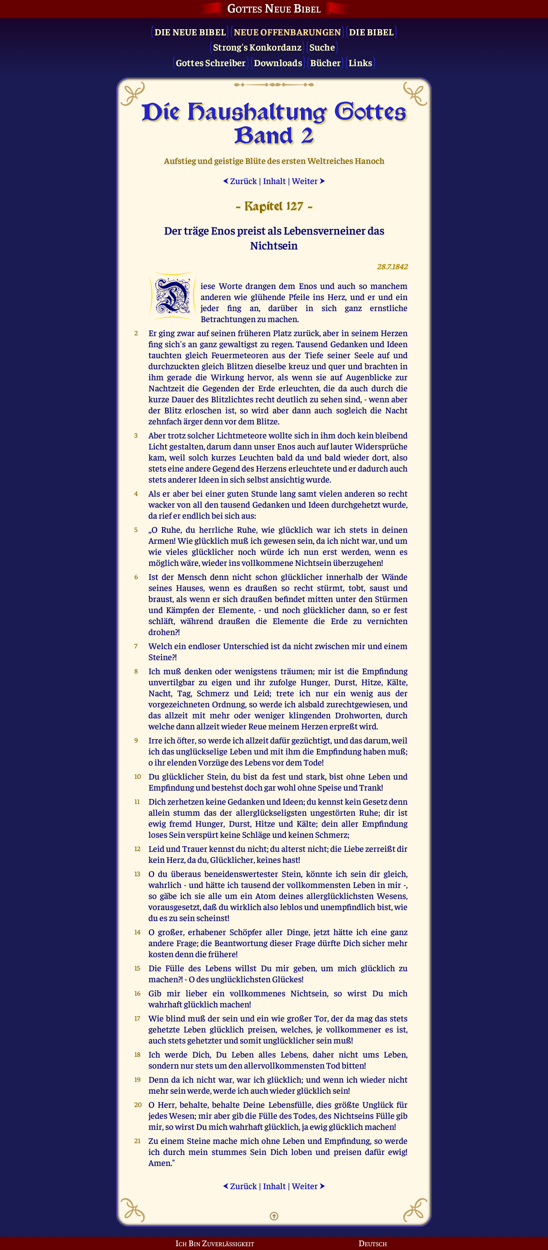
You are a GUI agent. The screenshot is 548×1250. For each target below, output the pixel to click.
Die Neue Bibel (190, 31)
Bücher (325, 62)
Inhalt (274, 180)
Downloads (278, 62)
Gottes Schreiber (211, 62)
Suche (322, 46)
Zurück (240, 180)
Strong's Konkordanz (257, 46)
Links (360, 62)
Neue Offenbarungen (287, 31)
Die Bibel (371, 31)
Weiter (308, 180)
